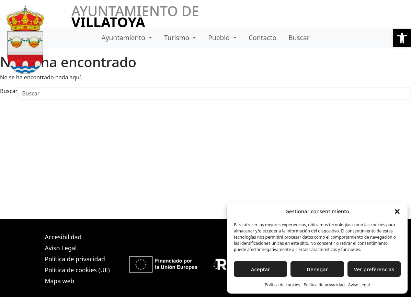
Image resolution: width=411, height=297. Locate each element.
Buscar (298, 37)
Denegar (317, 269)
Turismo (177, 37)
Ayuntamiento (124, 37)
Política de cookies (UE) (77, 270)
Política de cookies (282, 285)
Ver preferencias (374, 269)
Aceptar (260, 269)
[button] (402, 38)
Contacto (262, 37)
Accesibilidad (63, 237)
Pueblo (219, 37)
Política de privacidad (324, 285)
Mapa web (60, 281)
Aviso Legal (359, 285)
